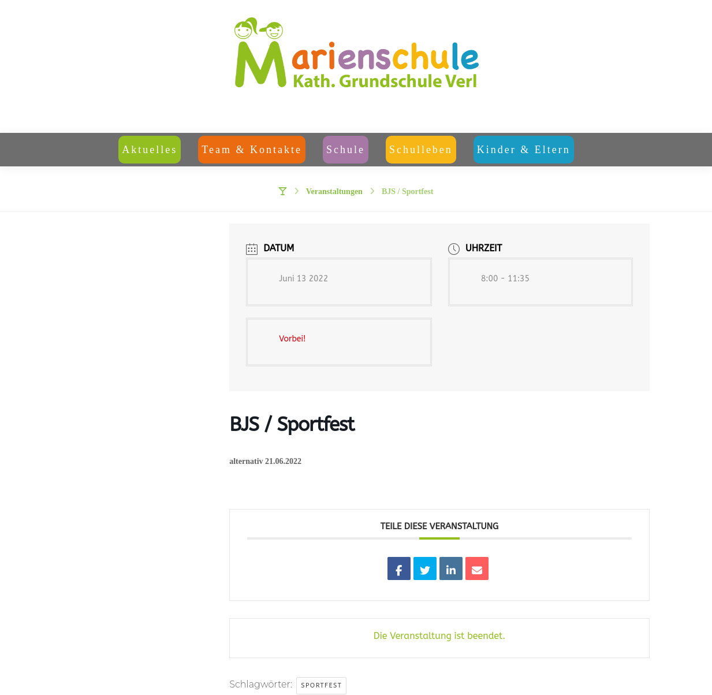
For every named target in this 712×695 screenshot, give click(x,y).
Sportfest (321, 685)
